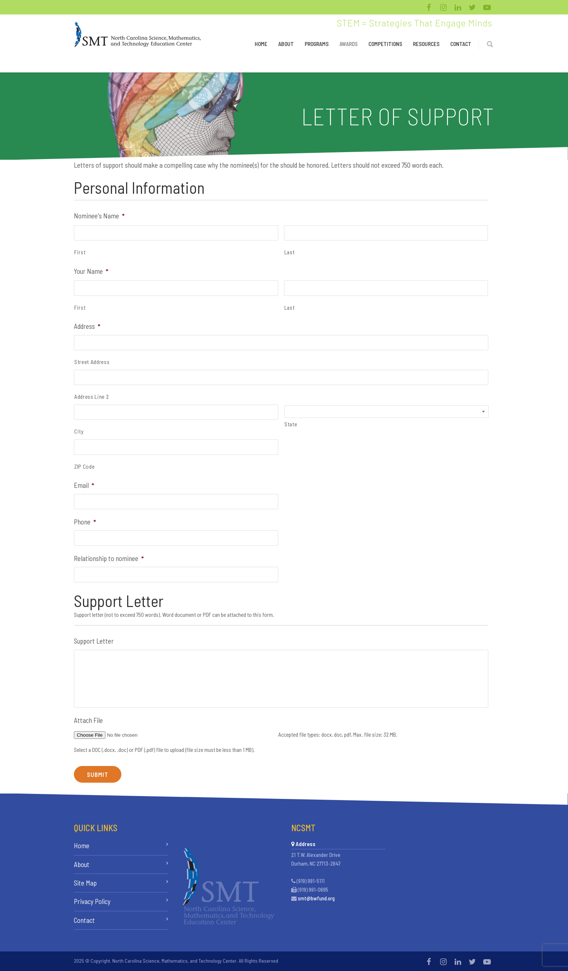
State (290, 424)
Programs (317, 44)
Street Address (91, 362)
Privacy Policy (92, 901)
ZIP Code (84, 466)
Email (84, 485)
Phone (85, 522)
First (79, 252)
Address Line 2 (91, 396)
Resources (426, 44)
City (79, 431)
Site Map (85, 883)
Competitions (385, 44)
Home (261, 44)
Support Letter (94, 641)
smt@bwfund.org (316, 898)
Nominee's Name (99, 216)
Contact (460, 44)
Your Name (91, 271)
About (286, 44)
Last (289, 252)
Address (87, 326)
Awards (348, 44)
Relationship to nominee (109, 558)
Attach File (88, 720)
